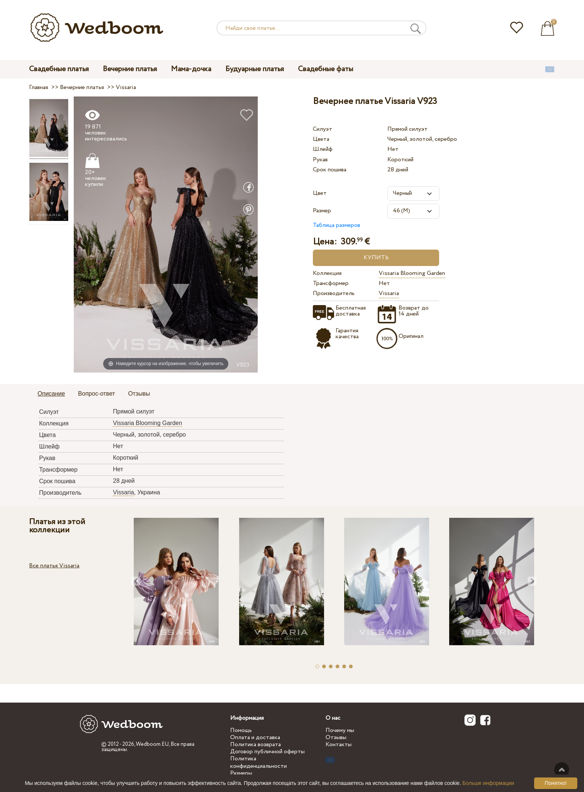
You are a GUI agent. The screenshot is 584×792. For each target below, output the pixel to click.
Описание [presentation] (51, 393)
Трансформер (331, 283)
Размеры (241, 773)
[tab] (51, 394)
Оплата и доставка (255, 737)
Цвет (320, 193)
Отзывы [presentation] (139, 393)
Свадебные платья (59, 69)
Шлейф (323, 149)
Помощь (241, 730)
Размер (322, 210)
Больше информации (488, 783)
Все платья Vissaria (54, 565)
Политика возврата (255, 744)
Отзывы (336, 737)
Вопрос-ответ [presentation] (96, 393)
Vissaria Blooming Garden (412, 273)
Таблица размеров (336, 225)
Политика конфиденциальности (258, 762)
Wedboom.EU (152, 744)
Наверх (561, 769)
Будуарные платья (254, 69)
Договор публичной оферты (267, 751)
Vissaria (389, 293)
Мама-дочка (191, 69)
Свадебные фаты (325, 69)
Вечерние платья (130, 69)
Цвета (321, 139)
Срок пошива (329, 169)
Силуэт (322, 129)
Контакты (339, 744)
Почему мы (340, 730)
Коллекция (327, 273)
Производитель (334, 293)
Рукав (320, 159)
